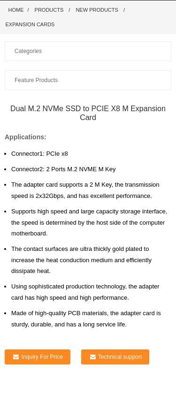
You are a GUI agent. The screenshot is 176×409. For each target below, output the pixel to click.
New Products (97, 10)
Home (16, 10)
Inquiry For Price (42, 357)
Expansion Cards (30, 24)
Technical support (120, 357)
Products (49, 10)
